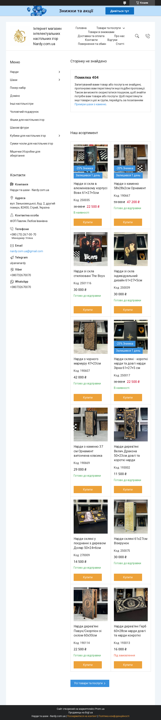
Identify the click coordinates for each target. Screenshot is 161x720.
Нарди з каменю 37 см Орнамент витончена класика (88, 451)
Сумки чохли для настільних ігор (31, 143)
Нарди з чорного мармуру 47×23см (87, 361)
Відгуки (112, 39)
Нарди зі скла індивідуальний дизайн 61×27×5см (128, 275)
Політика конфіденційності (114, 716)
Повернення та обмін (92, 43)
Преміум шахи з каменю (90, 104)
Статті (120, 43)
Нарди (14, 71)
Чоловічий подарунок (24, 111)
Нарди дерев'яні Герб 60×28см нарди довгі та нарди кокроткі (130, 630)
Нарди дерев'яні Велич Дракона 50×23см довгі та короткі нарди (127, 453)
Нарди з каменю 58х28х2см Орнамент (130, 186)
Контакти (91, 39)
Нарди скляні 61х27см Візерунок (130, 541)
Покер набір (18, 87)
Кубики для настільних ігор (28, 135)
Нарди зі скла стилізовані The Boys (89, 273)
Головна (81, 28)
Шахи (13, 80)
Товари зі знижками (101, 32)
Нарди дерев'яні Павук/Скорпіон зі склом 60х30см (87, 630)
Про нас (119, 36)
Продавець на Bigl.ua (80, 712)
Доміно (15, 95)
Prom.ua (99, 709)
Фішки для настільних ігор (27, 119)
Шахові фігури (19, 127)
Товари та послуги (108, 28)
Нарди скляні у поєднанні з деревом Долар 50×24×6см (90, 543)
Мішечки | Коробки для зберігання (25, 153)
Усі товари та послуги (88, 683)
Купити (88, 222)
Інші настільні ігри (21, 103)
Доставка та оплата (91, 36)
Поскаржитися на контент (82, 716)
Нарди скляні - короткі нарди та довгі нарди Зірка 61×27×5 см (131, 363)
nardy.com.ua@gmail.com (26, 251)
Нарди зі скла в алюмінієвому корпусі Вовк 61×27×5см (90, 188)
